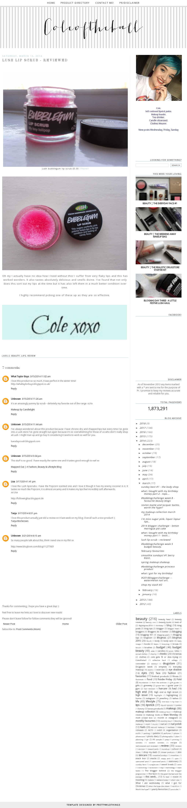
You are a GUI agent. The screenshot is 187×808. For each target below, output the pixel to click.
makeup (171, 708)
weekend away (162, 780)
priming (175, 739)
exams (150, 670)
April (145, 478)
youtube (174, 789)
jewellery (164, 698)
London (178, 705)
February (147, 590)
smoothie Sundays (160, 755)
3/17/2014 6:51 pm (27, 513)
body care (169, 640)
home (139, 698)
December (148, 444)
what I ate (175, 780)
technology (170, 767)
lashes (175, 698)
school (175, 749)
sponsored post (142, 761)
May (144, 474)
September (148, 457)
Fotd (179, 679)
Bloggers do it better (158, 631)
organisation (172, 730)
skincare (143, 755)
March (146, 483)
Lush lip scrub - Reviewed (155, 539)
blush (148, 641)
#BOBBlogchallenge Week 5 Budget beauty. (157, 545)
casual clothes (141, 654)
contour (154, 664)
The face (152, 773)
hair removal (149, 689)
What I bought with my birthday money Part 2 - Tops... (159, 492)
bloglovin (148, 637)
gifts (138, 685)
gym (138, 688)
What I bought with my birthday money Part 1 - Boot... (159, 534)
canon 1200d (174, 651)
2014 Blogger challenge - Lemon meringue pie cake (160, 527)
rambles (139, 743)
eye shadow (175, 669)
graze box (160, 685)
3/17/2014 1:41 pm (26, 481)
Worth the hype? (142, 789)
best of (178, 622)
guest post (173, 685)
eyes (144, 673)
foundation (143, 682)
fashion (172, 673)
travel (175, 776)
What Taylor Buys (20, 376)
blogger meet (173, 628)
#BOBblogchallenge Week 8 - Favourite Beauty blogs (158, 499)
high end (141, 692)
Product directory (75, 2)
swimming (142, 767)
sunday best (141, 764)
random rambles (156, 743)
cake (152, 651)
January (146, 594)
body (157, 640)
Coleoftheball (141, 660)
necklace (171, 727)
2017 (143, 427)
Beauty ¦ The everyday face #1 (160, 203)
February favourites (152, 551)
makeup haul (164, 712)
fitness (175, 676)
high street (142, 695)
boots (156, 644)
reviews (178, 746)
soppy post (165, 758)
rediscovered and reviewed (147, 746)
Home (51, 2)
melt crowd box (144, 717)
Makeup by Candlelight (23, 409)
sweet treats (167, 764)
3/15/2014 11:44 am (32, 424)
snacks (153, 758)
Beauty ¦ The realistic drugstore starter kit (160, 268)
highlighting (172, 695)
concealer (141, 663)
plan (177, 736)
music (155, 724)
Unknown (16, 398)
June (144, 470)
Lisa (13, 481)
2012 (143, 604)
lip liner (175, 702)
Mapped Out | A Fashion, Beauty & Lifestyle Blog (36, 466)
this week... (151, 776)
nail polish (176, 724)
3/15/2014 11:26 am (32, 398)
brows (175, 644)
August (146, 461)
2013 (143, 599)
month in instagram (167, 717)
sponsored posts (159, 761)
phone (176, 733)
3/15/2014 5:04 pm (31, 456)
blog (169, 625)
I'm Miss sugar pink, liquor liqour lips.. (160, 520)
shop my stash (150, 752)
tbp (161, 767)
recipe (173, 742)
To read (166, 777)
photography (167, 736)
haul (174, 688)
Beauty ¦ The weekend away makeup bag (160, 235)
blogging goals (163, 635)
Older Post (121, 623)
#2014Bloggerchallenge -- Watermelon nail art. (156, 579)
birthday (159, 625)
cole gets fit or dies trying (164, 657)
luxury (141, 708)
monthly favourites (145, 720)
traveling (140, 779)
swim (179, 764)
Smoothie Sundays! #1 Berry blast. (157, 556)
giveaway (148, 685)
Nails (142, 727)
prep (167, 739)
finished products (160, 676)
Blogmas (161, 637)
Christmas (177, 653)
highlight (158, 695)
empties (163, 666)
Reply (14, 388)
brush (138, 647)
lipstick (150, 705)
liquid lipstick (167, 705)
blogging (177, 631)
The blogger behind (155, 770)
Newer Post (9, 623)
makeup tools (153, 714)
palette (156, 733)
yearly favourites (160, 789)
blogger (160, 628)
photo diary (153, 736)
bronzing (165, 644)
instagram (150, 698)
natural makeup (157, 727)
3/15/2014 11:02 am (40, 376)
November (148, 448)
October (146, 453)
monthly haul (166, 721)
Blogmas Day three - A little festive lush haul (160, 302)
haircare (163, 688)
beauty (15, 355)
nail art (164, 724)
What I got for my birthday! (157, 573)
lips (23, 355)
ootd (159, 730)
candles (161, 650)
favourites (141, 676)
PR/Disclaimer (130, 2)
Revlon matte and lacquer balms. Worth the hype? (160, 506)
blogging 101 (146, 634)
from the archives (159, 682)
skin (180, 752)
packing (147, 733)
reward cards (153, 749)
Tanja (14, 513)
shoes (138, 752)
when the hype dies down (158, 786)
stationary (173, 761)
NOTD (150, 730)
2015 (143, 436)
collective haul (159, 660)
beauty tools (165, 622)
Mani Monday (171, 714)
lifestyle (150, 701)
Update (151, 780)
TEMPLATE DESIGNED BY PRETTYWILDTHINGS (93, 805)
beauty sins (151, 622)
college (174, 660)
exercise (160, 669)
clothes (142, 657)
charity (153, 654)
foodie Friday (165, 679)
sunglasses (154, 764)
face (158, 673)
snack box (141, 758)
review (31, 355)
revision (141, 749)
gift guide (174, 682)
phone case (140, 736)
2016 (143, 432)
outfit (138, 733)
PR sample (157, 739)
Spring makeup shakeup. (155, 562)
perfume (167, 733)
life (137, 701)
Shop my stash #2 (151, 584)
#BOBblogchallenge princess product (158, 568)
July (144, 465)
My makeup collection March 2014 (158, 513)
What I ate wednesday (148, 783)
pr (147, 739)
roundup (165, 749)
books (147, 644)
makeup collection (145, 711)
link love (165, 702)
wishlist (175, 786)
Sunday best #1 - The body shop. (160, 486)
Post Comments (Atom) (28, 629)
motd (147, 724)
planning (139, 739)
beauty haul (164, 619)
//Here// (84, 168)
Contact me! (104, 2)
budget (160, 647)
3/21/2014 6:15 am (31, 535)
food (149, 679)
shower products (168, 752)
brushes (148, 647)
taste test (153, 767)
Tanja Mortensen (19, 521)
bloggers (140, 631)
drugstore (169, 663)
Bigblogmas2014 (145, 625)
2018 (143, 423)
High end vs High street (166, 692)
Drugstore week (144, 666)
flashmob (139, 679)
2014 (143, 440)
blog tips (148, 628)
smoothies (174, 755)
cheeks (163, 653)
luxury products (155, 708)
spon (177, 758)
